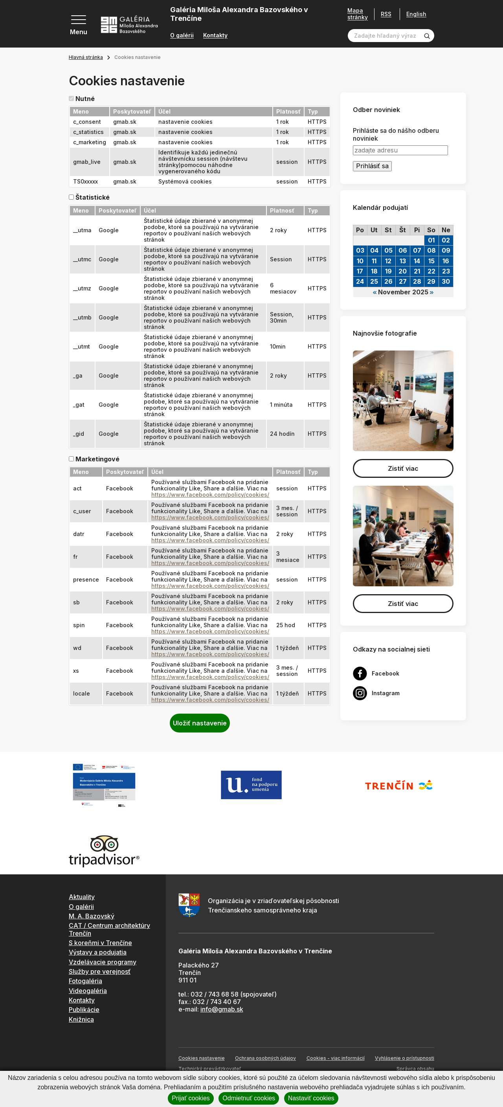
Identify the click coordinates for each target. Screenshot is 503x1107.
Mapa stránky (357, 13)
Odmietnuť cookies (248, 1098)
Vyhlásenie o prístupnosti (404, 1058)
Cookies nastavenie (201, 1058)
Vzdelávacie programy (102, 962)
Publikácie (84, 1009)
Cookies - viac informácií (336, 1058)
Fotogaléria (85, 981)
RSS (386, 14)
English (416, 14)
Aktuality (82, 897)
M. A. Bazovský (91, 916)
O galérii (182, 35)
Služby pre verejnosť (99, 971)
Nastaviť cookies (311, 1098)
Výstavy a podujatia (98, 952)
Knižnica (81, 1019)
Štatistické (92, 197)
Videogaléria (88, 991)
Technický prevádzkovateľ (209, 1069)
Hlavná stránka (86, 57)
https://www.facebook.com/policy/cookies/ (210, 494)
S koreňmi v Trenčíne (100, 943)
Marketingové (97, 459)
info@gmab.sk (221, 1009)
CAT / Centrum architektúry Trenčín (109, 929)
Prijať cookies (191, 1098)
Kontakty (215, 35)
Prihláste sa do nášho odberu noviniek (396, 134)
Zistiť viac (403, 468)
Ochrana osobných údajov (265, 1058)
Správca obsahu (415, 1069)
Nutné (85, 99)
